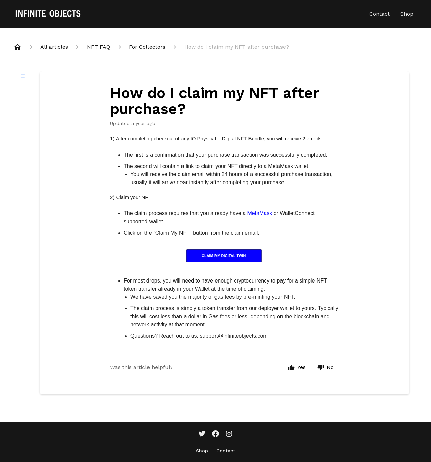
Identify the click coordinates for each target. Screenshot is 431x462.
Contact (379, 14)
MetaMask (259, 213)
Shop (406, 14)
